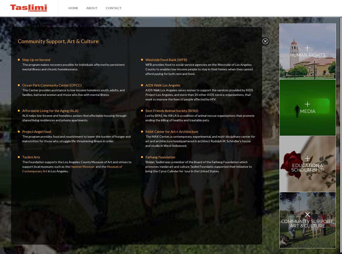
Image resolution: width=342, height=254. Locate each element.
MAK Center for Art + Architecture (171, 131)
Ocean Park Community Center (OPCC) (52, 85)
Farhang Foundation (160, 157)
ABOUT (91, 8)
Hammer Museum (82, 166)
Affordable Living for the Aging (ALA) (50, 110)
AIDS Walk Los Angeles (162, 85)
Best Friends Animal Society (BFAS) (171, 110)
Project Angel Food (36, 131)
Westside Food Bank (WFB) (166, 60)
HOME (73, 8)
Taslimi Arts (31, 157)
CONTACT (113, 8)
